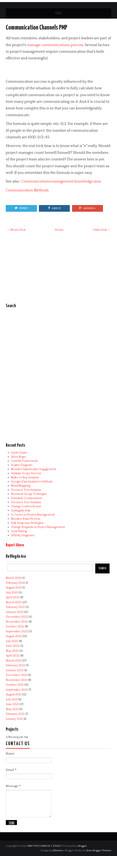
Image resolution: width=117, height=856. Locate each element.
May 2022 (12, 651)
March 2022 (14, 660)
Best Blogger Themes (99, 850)
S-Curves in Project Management (33, 514)
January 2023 (14, 612)
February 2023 (15, 607)
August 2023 (14, 587)
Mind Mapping (20, 485)
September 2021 (17, 689)
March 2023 (14, 602)
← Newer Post (16, 230)
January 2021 (14, 719)
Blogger (82, 845)
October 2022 (15, 626)
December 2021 (16, 675)
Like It (54, 208)
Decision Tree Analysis (26, 490)
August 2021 (13, 694)
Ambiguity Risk (20, 510)
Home (59, 230)
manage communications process (55, 45)
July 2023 (12, 592)
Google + (87, 208)
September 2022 (17, 631)
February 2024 (15, 583)
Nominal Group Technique (29, 494)
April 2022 (13, 655)
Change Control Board (26, 506)
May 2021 (12, 709)
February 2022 (15, 665)
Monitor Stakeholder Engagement (33, 469)
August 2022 (14, 636)
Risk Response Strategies (27, 523)
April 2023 (12, 597)
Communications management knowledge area (61, 181)
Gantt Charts (19, 452)
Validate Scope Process (26, 473)
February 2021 (15, 714)
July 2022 (12, 641)
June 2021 (12, 704)
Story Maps (18, 456)
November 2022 (17, 621)
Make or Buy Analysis (25, 477)
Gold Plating (19, 531)
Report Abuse (15, 545)
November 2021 (16, 680)
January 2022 (14, 670)
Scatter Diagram (21, 465)
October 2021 (15, 684)
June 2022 (12, 646)
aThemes (58, 850)
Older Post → (101, 230)
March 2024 (14, 578)
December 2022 (17, 616)
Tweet (21, 208)
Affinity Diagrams (22, 535)
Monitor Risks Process (25, 519)
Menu (58, 13)
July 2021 (12, 699)
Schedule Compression (26, 498)
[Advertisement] (54, 70)
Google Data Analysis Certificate (32, 481)
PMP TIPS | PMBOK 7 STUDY (44, 845)
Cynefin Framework (24, 461)
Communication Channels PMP (36, 27)
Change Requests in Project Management (38, 527)
